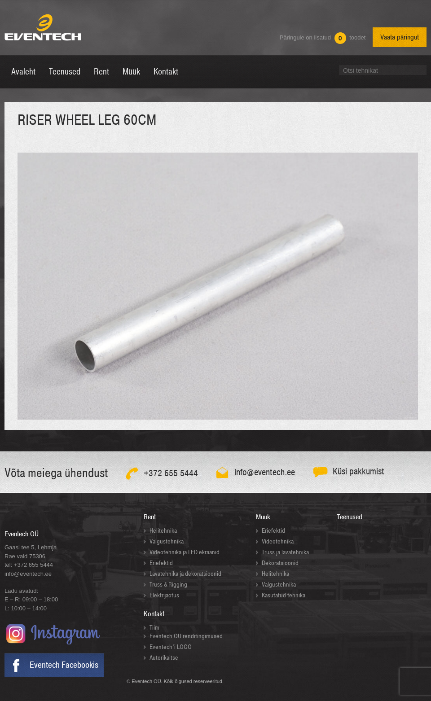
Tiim (154, 627)
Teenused (349, 517)
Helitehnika (163, 530)
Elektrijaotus (164, 595)
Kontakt (154, 614)
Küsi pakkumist (358, 471)
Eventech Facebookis (64, 665)
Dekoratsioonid (280, 563)
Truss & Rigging (168, 584)
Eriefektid (161, 563)
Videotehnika (278, 541)
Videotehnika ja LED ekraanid (185, 552)
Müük (263, 517)
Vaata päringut (399, 37)
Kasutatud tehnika (283, 595)
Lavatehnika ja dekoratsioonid (185, 574)
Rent (150, 517)
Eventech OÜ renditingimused (186, 636)
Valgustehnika (167, 541)
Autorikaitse (164, 657)
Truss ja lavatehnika (285, 552)
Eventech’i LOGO (171, 647)
